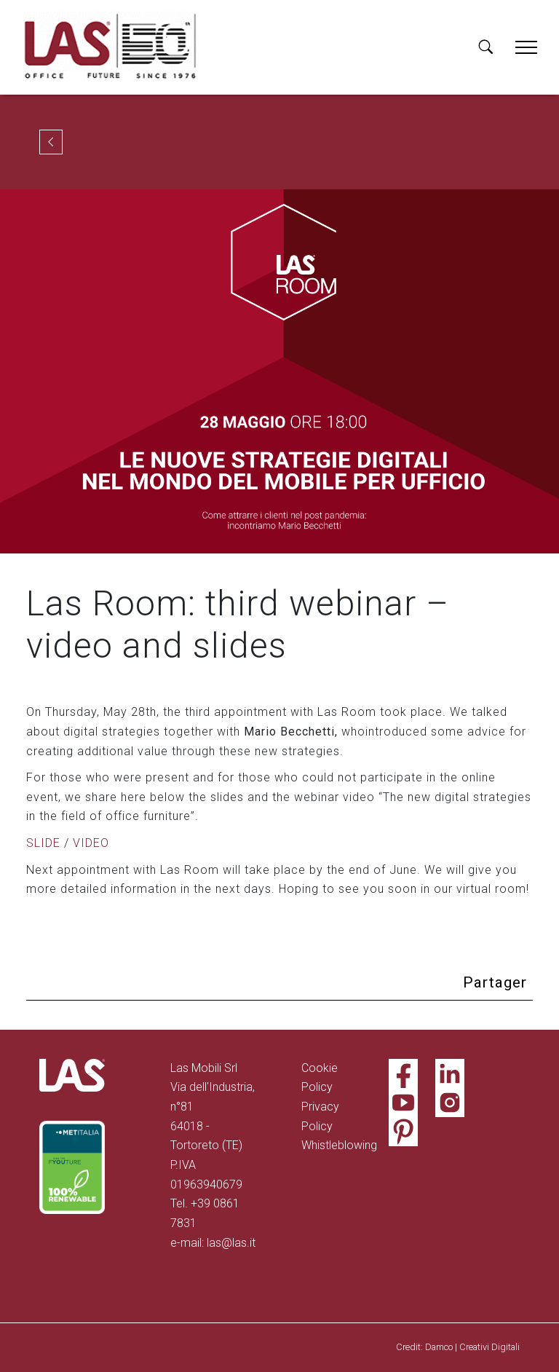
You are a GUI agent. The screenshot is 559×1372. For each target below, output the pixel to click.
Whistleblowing (339, 1145)
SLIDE (43, 843)
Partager (495, 982)
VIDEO (91, 843)
